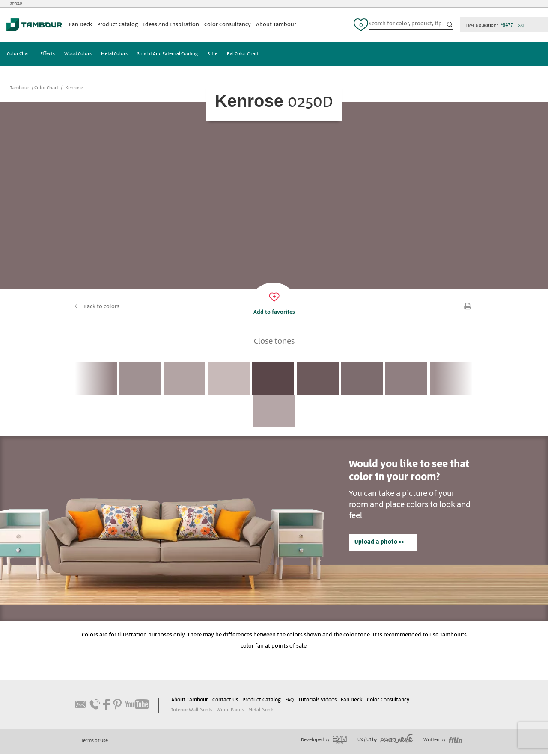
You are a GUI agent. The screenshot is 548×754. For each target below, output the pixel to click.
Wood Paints (230, 710)
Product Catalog (117, 25)
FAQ (289, 700)
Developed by (324, 740)
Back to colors (101, 307)
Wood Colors (78, 54)
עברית (16, 3)
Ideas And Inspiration (171, 25)
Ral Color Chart (243, 54)
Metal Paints (261, 710)
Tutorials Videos (317, 700)
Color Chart (19, 54)
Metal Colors (114, 54)
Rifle (212, 54)
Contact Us (225, 700)
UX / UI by (385, 740)
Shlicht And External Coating (167, 54)
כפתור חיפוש (450, 24)
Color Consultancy (227, 25)
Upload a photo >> (379, 543)
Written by (442, 740)
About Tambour (276, 25)
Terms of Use (94, 741)
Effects (47, 54)
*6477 (507, 25)
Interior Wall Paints (191, 710)
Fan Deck (80, 25)
